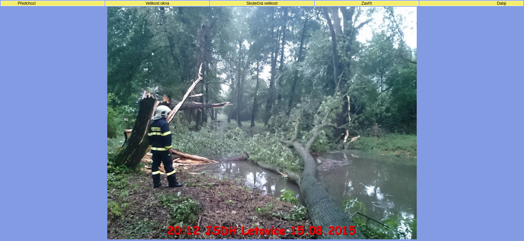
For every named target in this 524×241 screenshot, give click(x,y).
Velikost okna (157, 3)
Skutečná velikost (261, 3)
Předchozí (27, 3)
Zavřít (367, 3)
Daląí (501, 3)
